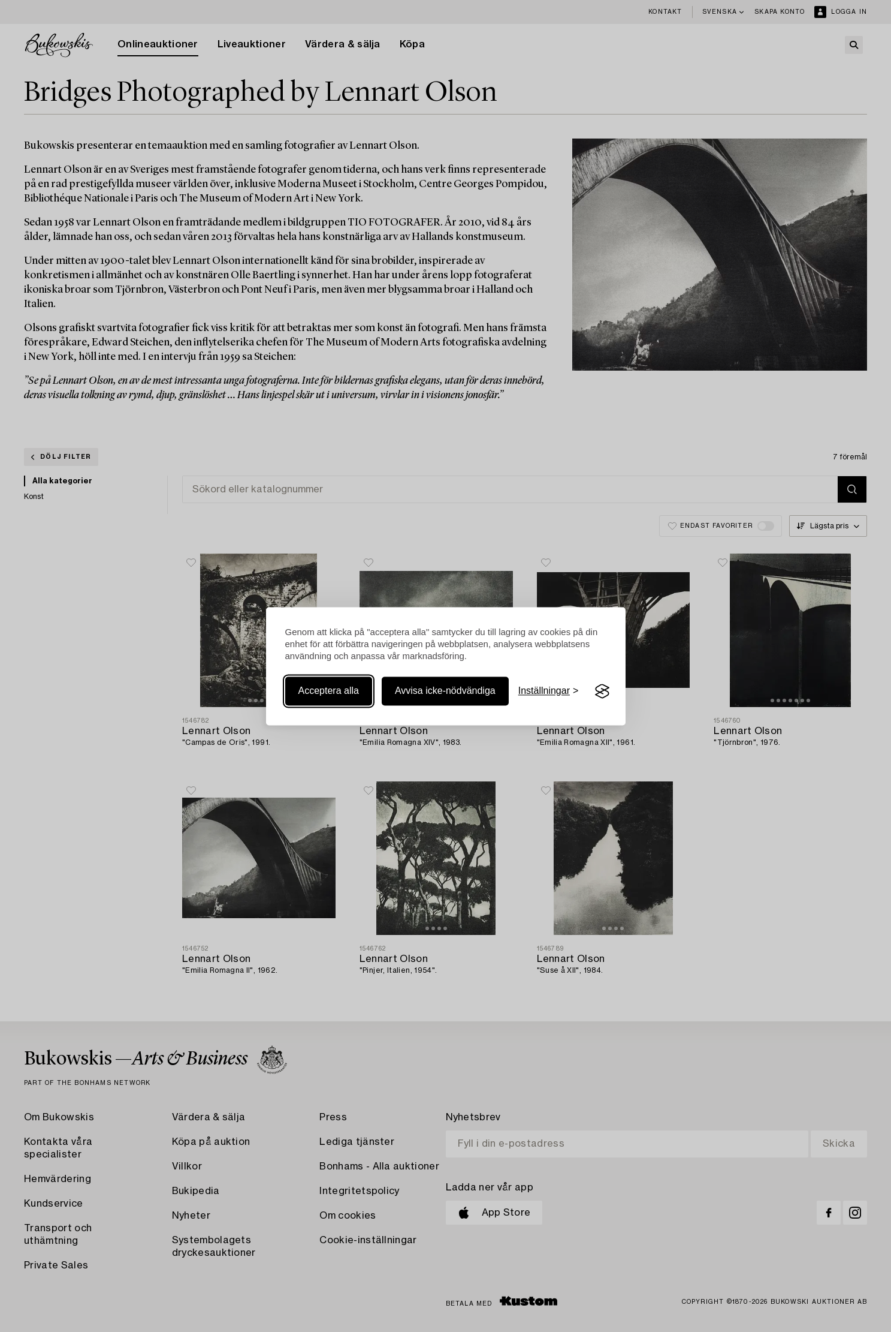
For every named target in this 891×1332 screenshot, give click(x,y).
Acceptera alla (328, 691)
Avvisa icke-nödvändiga (445, 691)
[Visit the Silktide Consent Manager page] (602, 691)
